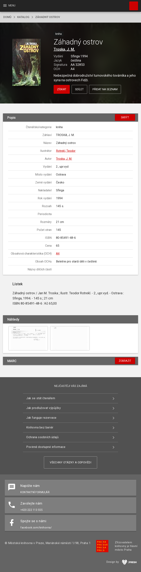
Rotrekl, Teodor (65, 151)
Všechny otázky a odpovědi (70, 462)
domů (7, 17)
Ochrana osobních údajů (42, 437)
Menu (9, 5)
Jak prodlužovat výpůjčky (43, 408)
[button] (26, 62)
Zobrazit (125, 360)
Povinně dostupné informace (45, 447)
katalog (23, 17)
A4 (57, 253)
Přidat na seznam (105, 89)
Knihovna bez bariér (39, 427)
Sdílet (79, 89)
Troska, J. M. (64, 49)
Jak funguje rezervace (41, 417)
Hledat (132, 4)
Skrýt (125, 117)
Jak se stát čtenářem (40, 398)
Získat (61, 89)
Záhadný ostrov (47, 17)
